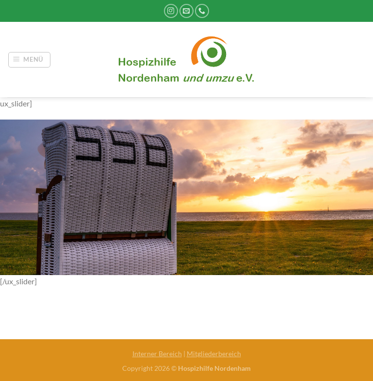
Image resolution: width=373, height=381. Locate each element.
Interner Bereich (157, 353)
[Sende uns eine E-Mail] (186, 11)
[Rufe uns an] (202, 11)
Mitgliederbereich (214, 353)
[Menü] (29, 60)
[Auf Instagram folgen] (171, 11)
